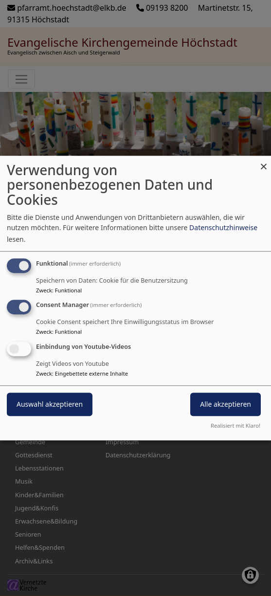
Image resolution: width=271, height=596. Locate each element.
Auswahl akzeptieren (50, 404)
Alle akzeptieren (225, 404)
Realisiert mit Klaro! (235, 425)
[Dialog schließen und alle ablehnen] (263, 162)
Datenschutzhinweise (223, 227)
